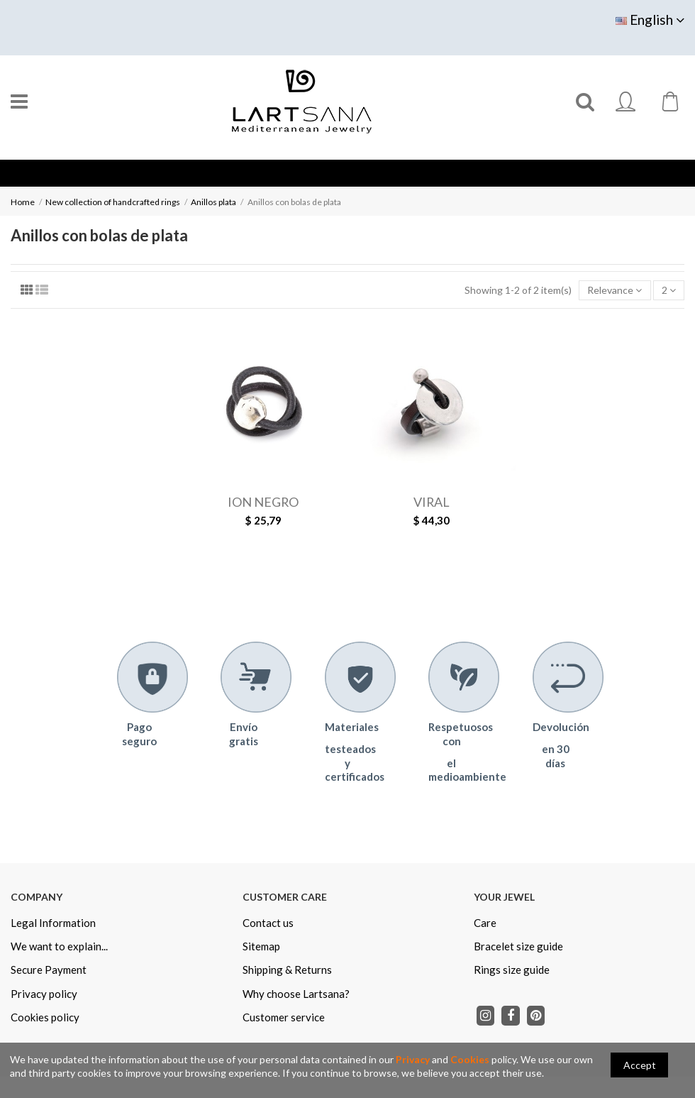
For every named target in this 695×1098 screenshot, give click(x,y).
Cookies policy (45, 1017)
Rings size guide (512, 969)
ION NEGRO (263, 502)
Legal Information (53, 922)
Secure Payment (49, 969)
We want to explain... (59, 946)
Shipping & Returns (287, 969)
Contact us (268, 922)
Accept (639, 1065)
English (650, 19)
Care (485, 922)
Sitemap (261, 946)
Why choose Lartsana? (296, 993)
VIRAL (431, 502)
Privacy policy (44, 993)
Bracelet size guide (518, 946)
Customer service (284, 1017)
